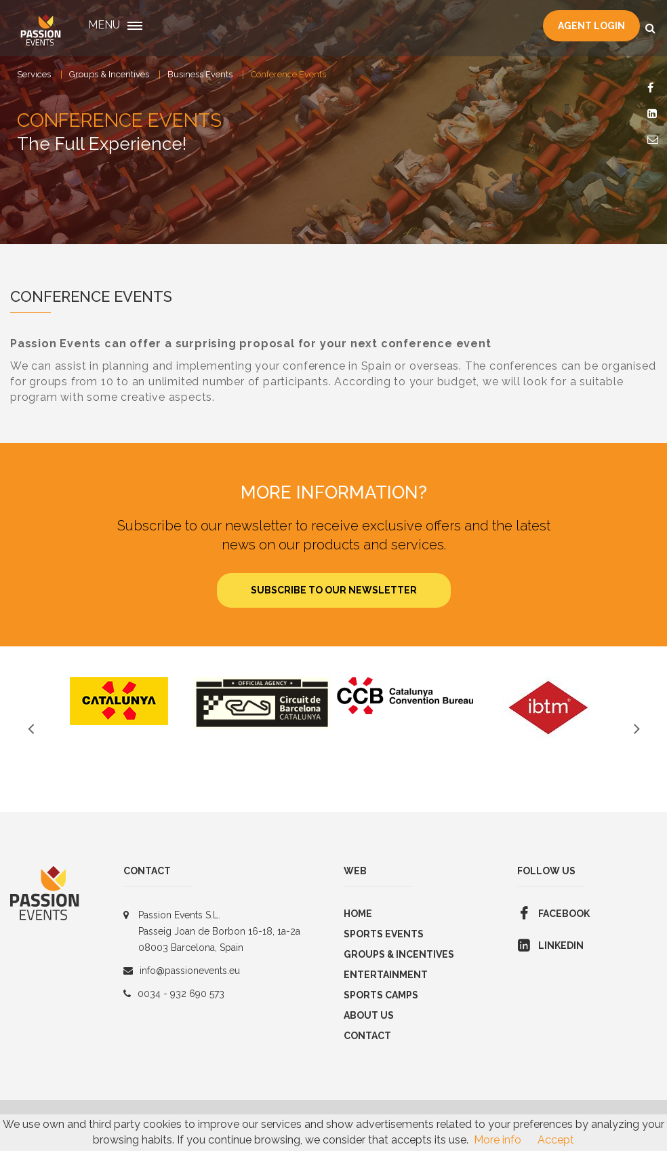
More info (497, 1139)
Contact (367, 1035)
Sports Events (384, 934)
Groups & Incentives (109, 74)
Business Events (200, 74)
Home (358, 913)
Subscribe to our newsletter (334, 590)
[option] (118, 701)
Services (34, 74)
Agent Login (591, 25)
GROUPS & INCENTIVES (399, 954)
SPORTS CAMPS (381, 995)
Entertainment (386, 974)
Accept (556, 1139)
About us (369, 1015)
